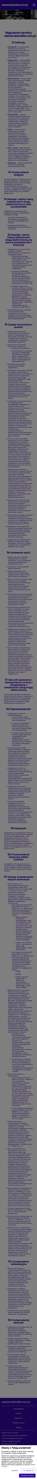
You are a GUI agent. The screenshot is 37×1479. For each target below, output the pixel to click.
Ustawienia (14, 1470)
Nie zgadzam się (28, 1470)
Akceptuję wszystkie (27, 1475)
